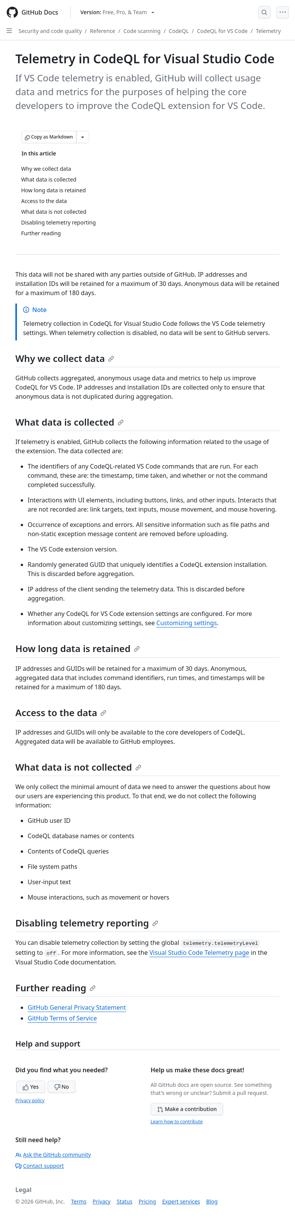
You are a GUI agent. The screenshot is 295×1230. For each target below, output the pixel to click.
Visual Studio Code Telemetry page (199, 952)
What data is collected (69, 422)
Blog (212, 1201)
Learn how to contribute (177, 1121)
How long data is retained (77, 648)
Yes (31, 1086)
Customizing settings (186, 623)
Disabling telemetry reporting (86, 922)
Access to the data (60, 712)
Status (125, 1201)
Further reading (55, 987)
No (61, 1086)
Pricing (147, 1201)
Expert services (181, 1201)
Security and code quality (50, 31)
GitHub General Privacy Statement (77, 1007)
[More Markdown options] (82, 137)
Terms (78, 1201)
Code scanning (142, 31)
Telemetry (268, 31)
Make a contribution (187, 1109)
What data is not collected (78, 767)
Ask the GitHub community (53, 1154)
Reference (102, 31)
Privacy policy (30, 1100)
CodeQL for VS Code (222, 31)
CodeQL (179, 31)
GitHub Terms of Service (62, 1018)
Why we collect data (64, 358)
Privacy (102, 1201)
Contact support (39, 1165)
